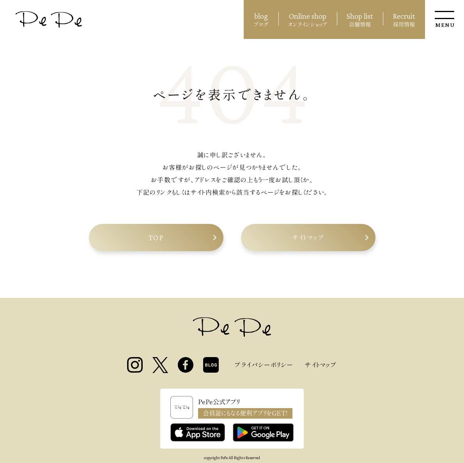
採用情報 (404, 18)
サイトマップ (308, 237)
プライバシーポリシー (263, 365)
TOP (156, 237)
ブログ (261, 18)
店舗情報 (360, 18)
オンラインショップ (307, 18)
